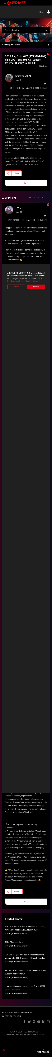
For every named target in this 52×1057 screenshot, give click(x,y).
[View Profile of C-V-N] (18, 208)
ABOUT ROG (7, 1012)
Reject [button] (15, 287)
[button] (8, 173)
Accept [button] (37, 287)
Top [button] (4, 1050)
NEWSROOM (26, 1012)
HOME (16, 1012)
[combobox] (26, 30)
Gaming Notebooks (12, 45)
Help (41, 12)
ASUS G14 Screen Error (14, 942)
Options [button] (48, 45)
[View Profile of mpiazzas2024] (23, 76)
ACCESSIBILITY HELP (11, 1016)
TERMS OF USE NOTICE (18, 1032)
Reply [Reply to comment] (26, 901)
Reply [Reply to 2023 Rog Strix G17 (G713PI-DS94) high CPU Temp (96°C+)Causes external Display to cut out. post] (26, 183)
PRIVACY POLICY (34, 1032)
